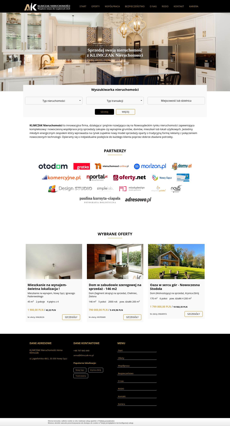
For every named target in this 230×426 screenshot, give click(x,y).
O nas (153, 6)
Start (83, 6)
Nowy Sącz (80, 370)
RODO (165, 6)
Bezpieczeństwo (135, 6)
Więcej (125, 111)
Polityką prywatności (106, 421)
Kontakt (179, 6)
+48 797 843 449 (81, 350)
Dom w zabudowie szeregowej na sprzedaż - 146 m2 (115, 287)
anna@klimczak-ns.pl (83, 355)
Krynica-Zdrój (95, 370)
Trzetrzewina (81, 376)
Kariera (193, 6)
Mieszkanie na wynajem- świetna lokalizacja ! (47, 287)
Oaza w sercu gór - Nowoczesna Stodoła (175, 287)
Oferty (95, 6)
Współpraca (112, 6)
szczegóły (71, 317)
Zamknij (180, 421)
